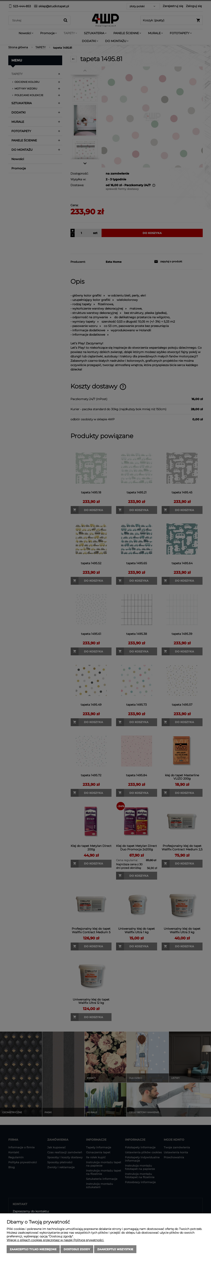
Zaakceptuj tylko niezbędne (33, 1249)
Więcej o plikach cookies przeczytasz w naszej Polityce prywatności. (55, 1240)
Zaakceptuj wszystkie (115, 1249)
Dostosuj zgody (77, 1249)
